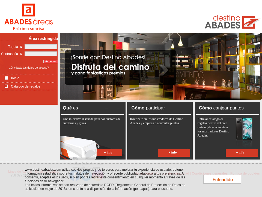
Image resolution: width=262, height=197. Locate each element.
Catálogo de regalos (25, 86)
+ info (108, 152)
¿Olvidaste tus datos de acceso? (29, 67)
